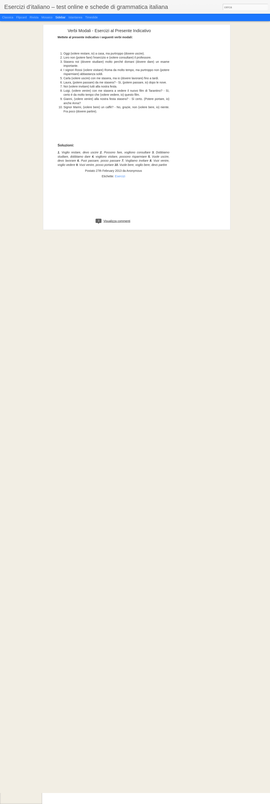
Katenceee (143, 762)
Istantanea (75, 17)
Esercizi (120, 135)
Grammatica (132, 768)
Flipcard (21, 17)
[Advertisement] (113, 162)
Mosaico (46, 17)
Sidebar (60, 17)
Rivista (34, 17)
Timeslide (91, 17)
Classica (7, 17)
